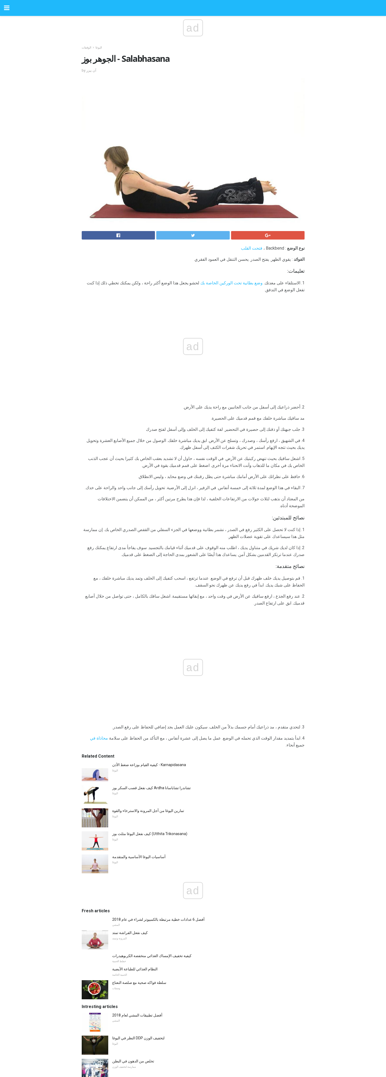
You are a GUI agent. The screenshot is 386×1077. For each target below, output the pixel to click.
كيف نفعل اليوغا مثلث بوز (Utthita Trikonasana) (149, 721)
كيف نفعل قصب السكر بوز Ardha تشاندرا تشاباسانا (151, 675)
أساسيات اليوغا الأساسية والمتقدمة (139, 744)
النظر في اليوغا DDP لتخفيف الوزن (138, 925)
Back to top (193, 1053)
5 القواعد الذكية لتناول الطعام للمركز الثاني (144, 971)
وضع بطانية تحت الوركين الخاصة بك (231, 282)
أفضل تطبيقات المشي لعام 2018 (137, 902)
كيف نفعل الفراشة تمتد (130, 820)
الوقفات (86, 47)
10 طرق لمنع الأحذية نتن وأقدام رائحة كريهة (145, 994)
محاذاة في (99, 625)
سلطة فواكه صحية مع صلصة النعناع (139, 870)
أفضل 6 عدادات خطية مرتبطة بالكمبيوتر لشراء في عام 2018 (158, 807)
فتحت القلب (251, 248)
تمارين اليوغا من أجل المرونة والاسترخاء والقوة (148, 698)
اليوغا (99, 47)
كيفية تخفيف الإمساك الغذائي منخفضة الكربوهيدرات (152, 843)
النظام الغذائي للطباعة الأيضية (135, 856)
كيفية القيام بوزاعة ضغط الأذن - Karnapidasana (149, 652)
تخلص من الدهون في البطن (133, 948)
